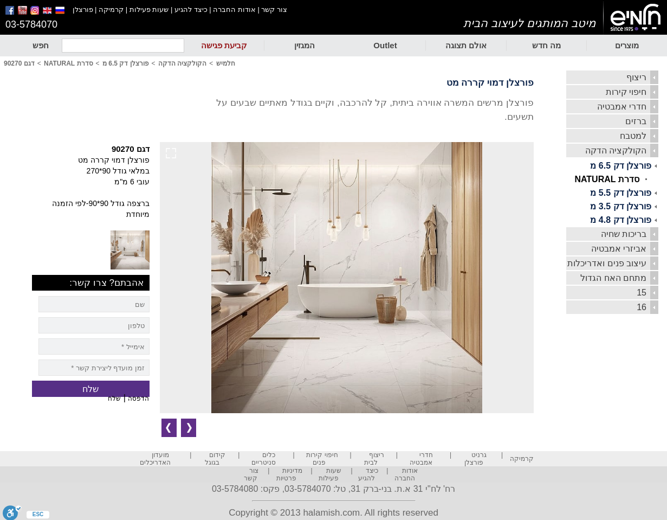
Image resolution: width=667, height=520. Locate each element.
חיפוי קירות (626, 92)
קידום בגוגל (215, 458)
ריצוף (636, 77)
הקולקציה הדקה (615, 150)
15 (641, 292)
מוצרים (627, 45)
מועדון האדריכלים (155, 458)
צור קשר (274, 9)
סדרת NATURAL (606, 179)
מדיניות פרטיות (289, 474)
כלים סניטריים (263, 458)
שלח (114, 398)
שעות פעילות (149, 9)
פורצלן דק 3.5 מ (620, 206)
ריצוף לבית (374, 458)
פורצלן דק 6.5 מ (620, 165)
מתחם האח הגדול (613, 278)
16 (641, 307)
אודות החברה (234, 9)
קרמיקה (111, 9)
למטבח (633, 135)
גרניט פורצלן (475, 458)
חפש (41, 45)
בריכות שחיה (623, 234)
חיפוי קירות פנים (322, 458)
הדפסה (138, 398)
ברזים (635, 121)
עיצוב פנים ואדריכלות (606, 263)
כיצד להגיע (191, 9)
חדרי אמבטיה (621, 106)
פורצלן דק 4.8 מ (620, 219)
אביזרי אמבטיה (618, 248)
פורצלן (83, 9)
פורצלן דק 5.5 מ (620, 192)
